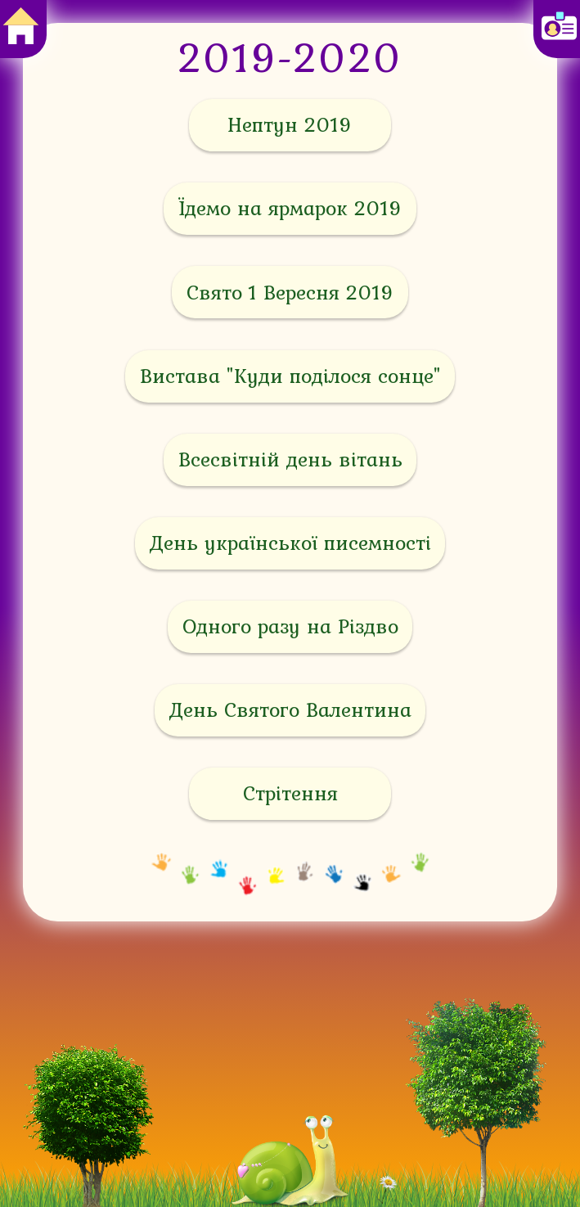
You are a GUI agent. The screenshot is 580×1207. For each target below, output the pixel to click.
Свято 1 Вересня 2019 (290, 292)
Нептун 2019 (290, 124)
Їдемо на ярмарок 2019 (290, 207)
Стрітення (290, 792)
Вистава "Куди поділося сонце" (290, 375)
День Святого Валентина (290, 709)
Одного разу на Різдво (290, 626)
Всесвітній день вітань (290, 459)
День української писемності (290, 542)
